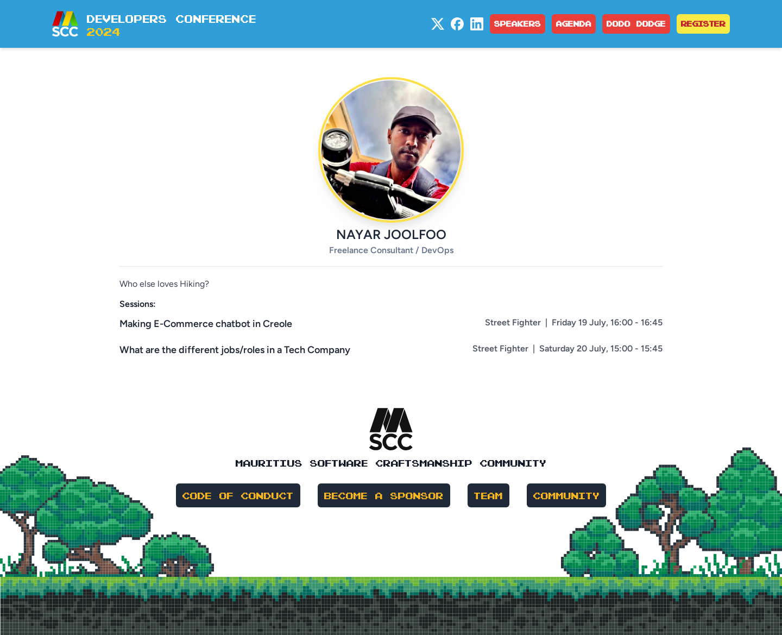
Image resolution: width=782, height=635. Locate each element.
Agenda (573, 23)
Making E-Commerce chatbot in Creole (205, 324)
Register (703, 23)
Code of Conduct (238, 495)
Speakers (517, 23)
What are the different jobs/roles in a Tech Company (234, 350)
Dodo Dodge (636, 23)
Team (488, 495)
